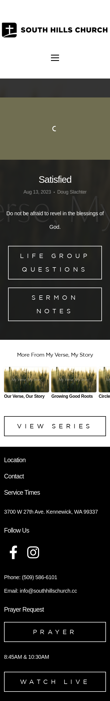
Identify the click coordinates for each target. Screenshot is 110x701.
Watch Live (55, 681)
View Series (55, 426)
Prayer (55, 631)
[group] (26, 385)
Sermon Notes (55, 304)
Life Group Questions (55, 262)
